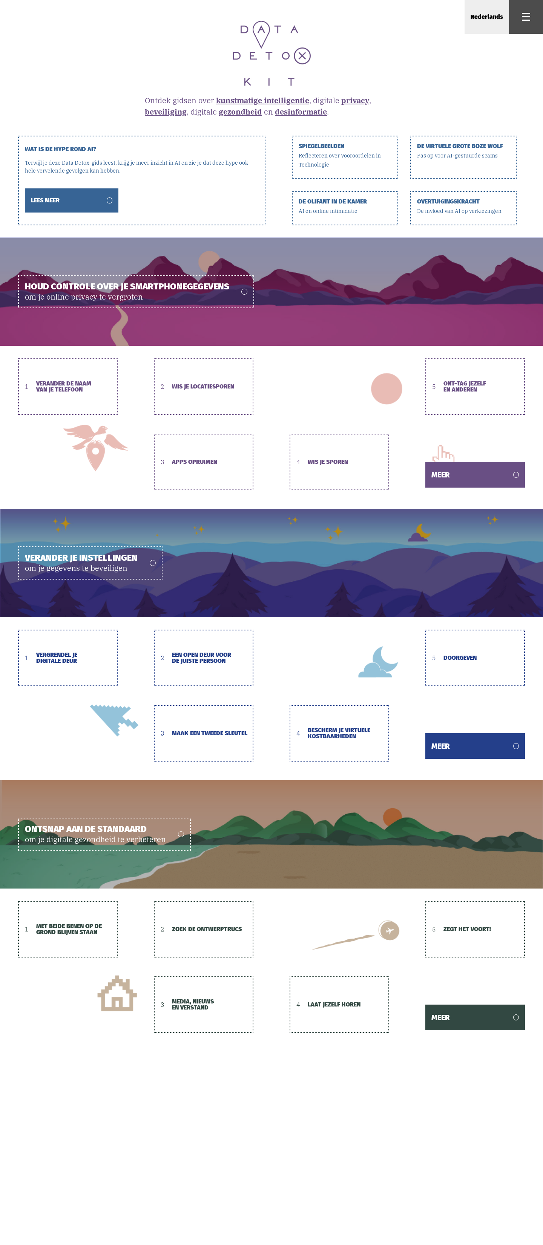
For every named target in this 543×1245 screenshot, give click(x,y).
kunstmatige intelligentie (262, 100)
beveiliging (166, 112)
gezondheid (240, 112)
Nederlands (487, 16)
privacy (355, 100)
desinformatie (301, 112)
